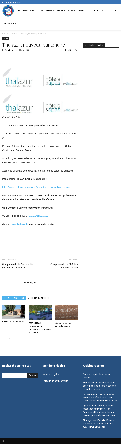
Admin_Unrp (11, 50)
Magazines (96, 10)
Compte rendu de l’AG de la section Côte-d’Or (64, 266)
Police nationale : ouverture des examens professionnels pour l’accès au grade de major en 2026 (100, 397)
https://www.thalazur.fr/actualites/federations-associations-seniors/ (36, 187)
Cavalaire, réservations (13, 321)
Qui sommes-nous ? (27, 10)
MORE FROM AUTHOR (38, 298)
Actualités (48, 10)
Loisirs (71, 10)
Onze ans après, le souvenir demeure (96, 376)
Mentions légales (51, 374)
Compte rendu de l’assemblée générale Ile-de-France (17, 266)
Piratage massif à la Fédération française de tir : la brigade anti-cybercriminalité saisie (98, 423)
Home (5, 33)
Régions (61, 10)
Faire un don (10, 23)
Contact (82, 10)
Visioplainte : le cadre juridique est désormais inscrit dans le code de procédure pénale (99, 385)
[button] (115, 10)
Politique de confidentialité (55, 381)
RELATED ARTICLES (14, 298)
